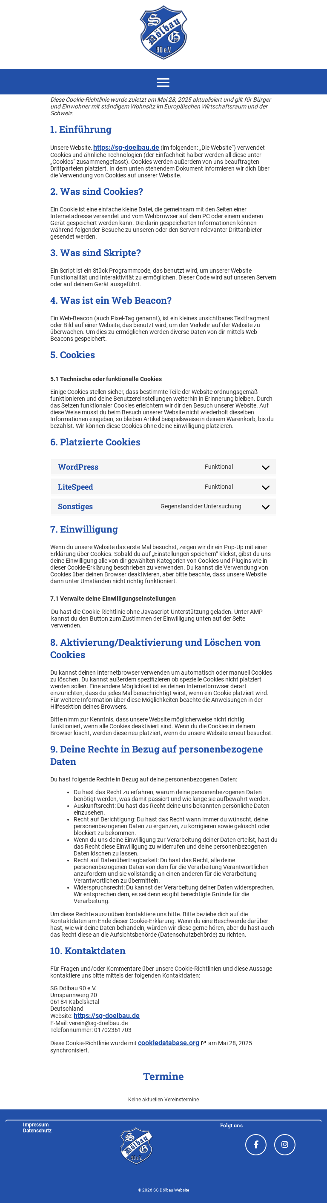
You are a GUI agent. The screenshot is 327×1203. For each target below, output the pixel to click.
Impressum (36, 1125)
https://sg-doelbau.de (126, 147)
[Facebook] (256, 1144)
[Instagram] (284, 1144)
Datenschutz (37, 1131)
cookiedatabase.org (168, 1043)
